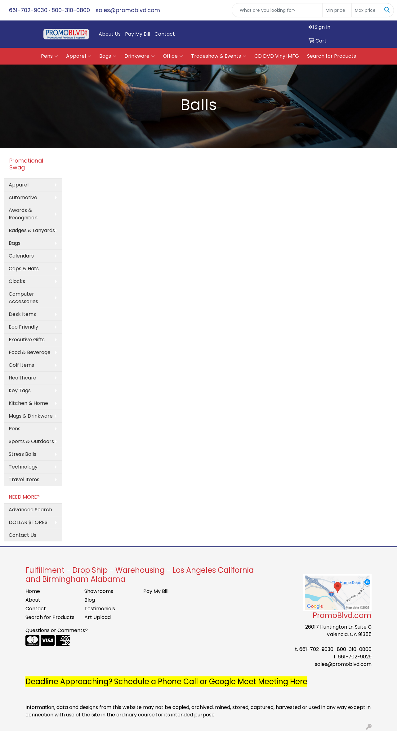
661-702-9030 (28, 10)
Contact (164, 34)
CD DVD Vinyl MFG (276, 56)
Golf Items (21, 365)
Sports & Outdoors (31, 441)
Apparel (78, 56)
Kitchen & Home (28, 403)
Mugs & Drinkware (31, 415)
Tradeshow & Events (218, 56)
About (32, 599)
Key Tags (20, 390)
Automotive (23, 197)
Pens (49, 56)
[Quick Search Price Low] (337, 10)
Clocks (17, 281)
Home (32, 591)
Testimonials (99, 608)
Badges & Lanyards (32, 230)
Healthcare (22, 377)
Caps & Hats (24, 268)
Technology (23, 466)
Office (173, 56)
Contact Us (22, 535)
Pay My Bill (137, 34)
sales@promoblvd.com (128, 10)
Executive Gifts (27, 339)
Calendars (21, 255)
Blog (89, 599)
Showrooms (98, 591)
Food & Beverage (30, 352)
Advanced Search (30, 509)
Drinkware (139, 56)
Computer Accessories (23, 297)
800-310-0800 (70, 10)
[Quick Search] (277, 10)
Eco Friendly (23, 326)
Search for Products (331, 56)
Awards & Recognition (23, 214)
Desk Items (22, 314)
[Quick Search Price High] (366, 10)
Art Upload (97, 617)
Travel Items (24, 479)
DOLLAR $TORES (28, 522)
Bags (107, 56)
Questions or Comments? (56, 630)
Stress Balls (22, 454)
